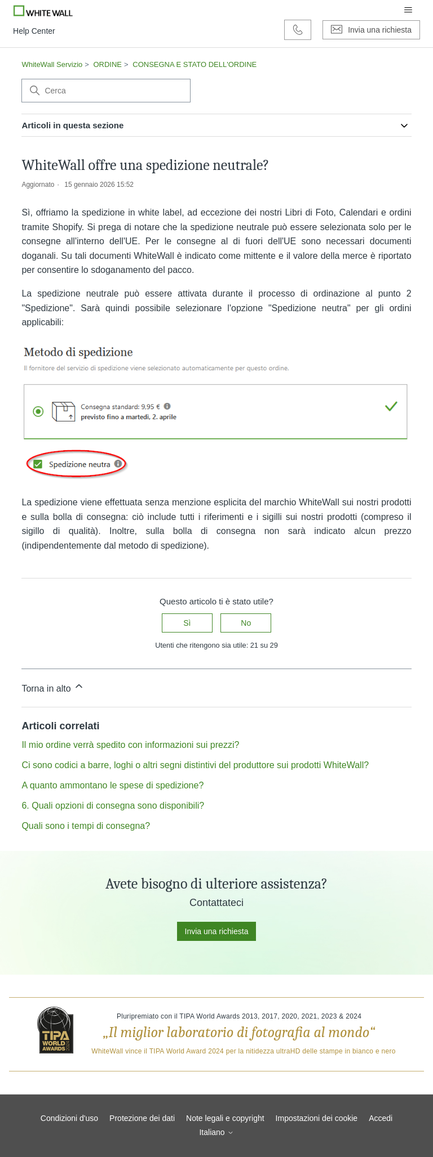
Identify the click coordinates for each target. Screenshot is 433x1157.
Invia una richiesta (217, 931)
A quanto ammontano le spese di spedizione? (112, 785)
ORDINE (107, 64)
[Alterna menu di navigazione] (408, 10)
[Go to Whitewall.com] (43, 10)
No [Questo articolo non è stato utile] (246, 622)
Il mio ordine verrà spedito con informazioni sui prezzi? (130, 745)
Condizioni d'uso (69, 1118)
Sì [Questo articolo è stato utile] (187, 622)
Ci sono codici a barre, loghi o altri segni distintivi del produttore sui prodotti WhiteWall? (195, 765)
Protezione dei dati (142, 1118)
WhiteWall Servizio (51, 64)
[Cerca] (106, 90)
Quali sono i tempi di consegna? (85, 826)
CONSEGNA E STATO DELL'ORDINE (194, 64)
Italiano (216, 1132)
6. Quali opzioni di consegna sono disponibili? (112, 805)
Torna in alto (53, 686)
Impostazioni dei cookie (317, 1118)
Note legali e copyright (225, 1118)
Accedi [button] (380, 1118)
